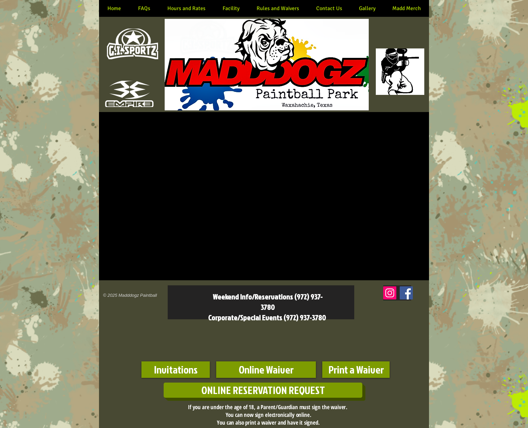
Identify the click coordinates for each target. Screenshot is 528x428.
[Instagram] (389, 292)
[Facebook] (406, 292)
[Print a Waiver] (356, 369)
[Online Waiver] (266, 369)
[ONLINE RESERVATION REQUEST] (263, 390)
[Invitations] (175, 369)
